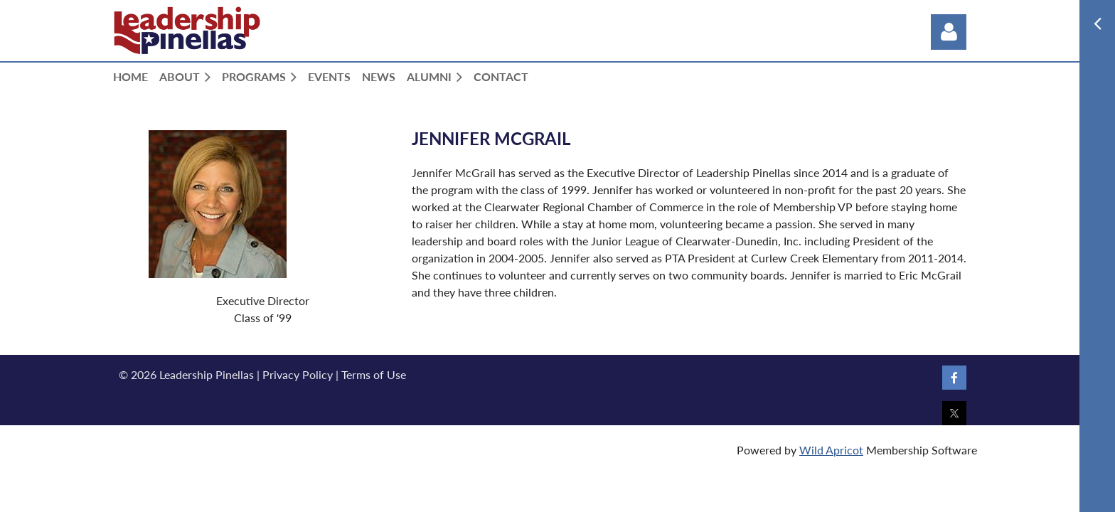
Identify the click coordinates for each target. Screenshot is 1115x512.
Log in (948, 32)
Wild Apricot (831, 450)
